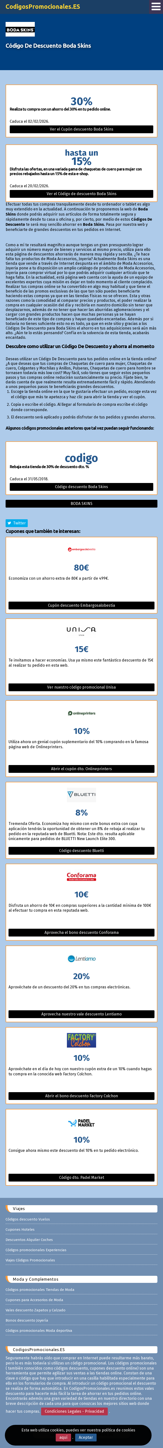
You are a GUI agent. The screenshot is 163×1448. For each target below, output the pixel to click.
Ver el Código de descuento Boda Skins (82, 193)
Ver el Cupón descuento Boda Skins (81, 129)
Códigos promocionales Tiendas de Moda (40, 1289)
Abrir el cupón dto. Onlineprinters (81, 769)
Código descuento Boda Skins (81, 486)
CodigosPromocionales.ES (43, 6)
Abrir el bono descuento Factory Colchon (81, 1096)
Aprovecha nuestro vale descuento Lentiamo (81, 1014)
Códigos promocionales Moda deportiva (39, 1330)
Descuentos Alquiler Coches (29, 1240)
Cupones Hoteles (20, 1229)
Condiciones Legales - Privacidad (74, 1411)
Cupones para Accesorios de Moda (34, 1300)
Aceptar (86, 1437)
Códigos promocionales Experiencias (36, 1250)
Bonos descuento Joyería (27, 1320)
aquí (63, 1437)
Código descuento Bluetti (81, 850)
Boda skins (81, 503)
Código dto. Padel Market (81, 1177)
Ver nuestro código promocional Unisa (81, 687)
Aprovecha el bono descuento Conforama (82, 932)
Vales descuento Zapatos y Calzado (35, 1310)
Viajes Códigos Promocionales (30, 1260)
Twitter (17, 523)
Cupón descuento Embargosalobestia (81, 605)
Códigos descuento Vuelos (28, 1219)
